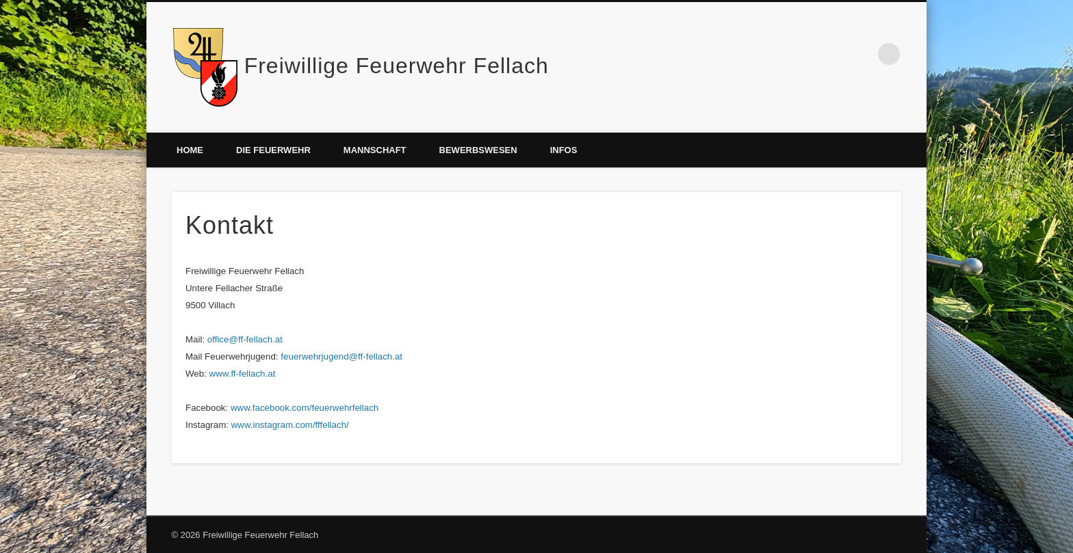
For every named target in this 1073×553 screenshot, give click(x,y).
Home (190, 150)
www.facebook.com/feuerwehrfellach (304, 408)
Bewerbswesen (478, 150)
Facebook (861, 54)
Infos (564, 150)
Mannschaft (375, 150)
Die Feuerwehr (273, 150)
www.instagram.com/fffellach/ (290, 425)
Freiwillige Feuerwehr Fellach (396, 65)
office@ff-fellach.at (245, 339)
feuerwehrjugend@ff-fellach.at (341, 356)
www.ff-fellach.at (242, 373)
